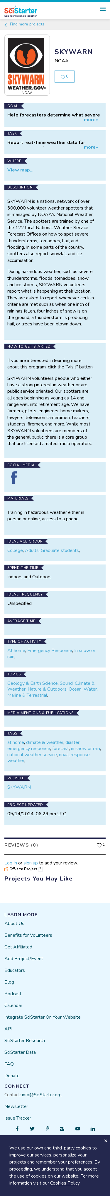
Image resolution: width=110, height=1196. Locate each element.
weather (15, 760)
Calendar (13, 1005)
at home (15, 742)
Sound (66, 683)
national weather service (32, 754)
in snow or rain (85, 748)
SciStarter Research (24, 1040)
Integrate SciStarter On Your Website (42, 1017)
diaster (72, 742)
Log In (10, 863)
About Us (14, 923)
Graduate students (60, 550)
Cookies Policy (64, 1183)
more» (91, 120)
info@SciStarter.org (42, 1095)
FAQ (9, 1064)
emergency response (28, 748)
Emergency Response (49, 650)
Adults (32, 550)
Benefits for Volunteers (28, 935)
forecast (60, 748)
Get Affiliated (18, 947)
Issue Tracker (17, 1118)
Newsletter (16, 1106)
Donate (12, 1076)
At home (16, 650)
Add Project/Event (23, 958)
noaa (64, 754)
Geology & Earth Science (32, 683)
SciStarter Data (20, 1052)
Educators (14, 970)
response (80, 754)
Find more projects (24, 24)
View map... (20, 170)
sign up (30, 863)
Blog (9, 982)
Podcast (12, 994)
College (15, 550)
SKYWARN (19, 787)
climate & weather (44, 742)
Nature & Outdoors (47, 689)
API (8, 1029)
